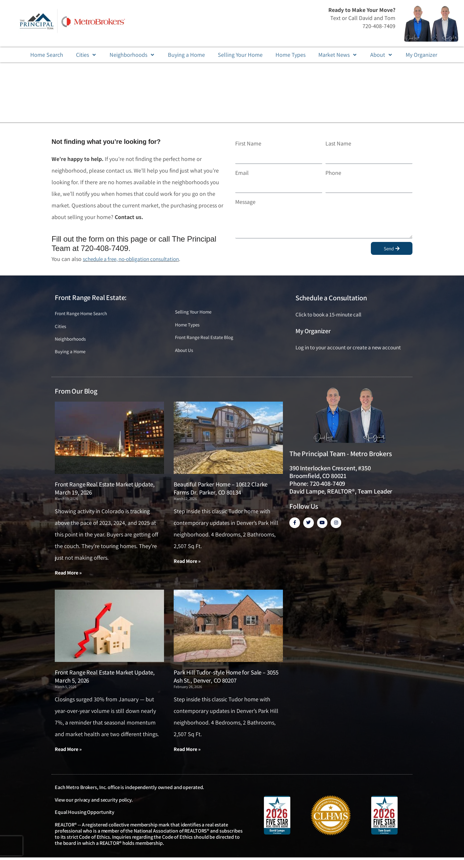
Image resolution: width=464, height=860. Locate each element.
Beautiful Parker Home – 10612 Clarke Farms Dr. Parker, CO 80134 (220, 490)
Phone (333, 172)
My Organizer (313, 331)
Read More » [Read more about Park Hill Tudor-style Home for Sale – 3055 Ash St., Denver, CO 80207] (187, 751)
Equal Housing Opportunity (84, 814)
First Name (248, 143)
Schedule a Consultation (331, 297)
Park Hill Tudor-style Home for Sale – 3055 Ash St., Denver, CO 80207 (226, 678)
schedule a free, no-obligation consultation (135, 259)
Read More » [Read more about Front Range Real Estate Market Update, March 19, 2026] (68, 574)
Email (242, 172)
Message (245, 201)
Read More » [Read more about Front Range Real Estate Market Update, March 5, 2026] (68, 751)
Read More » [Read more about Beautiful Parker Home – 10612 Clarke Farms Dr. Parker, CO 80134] (187, 563)
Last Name (338, 143)
